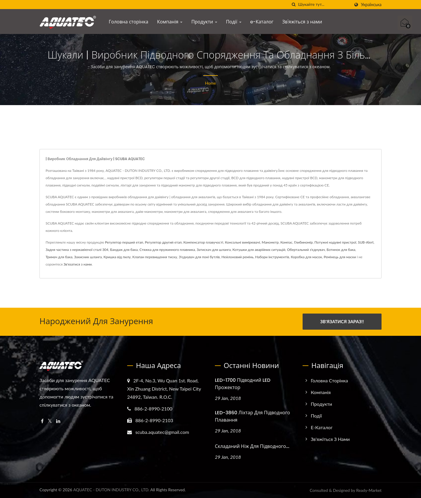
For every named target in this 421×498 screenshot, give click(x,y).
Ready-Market (369, 490)
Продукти (204, 21)
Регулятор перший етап (124, 242)
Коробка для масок (306, 257)
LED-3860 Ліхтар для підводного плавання (252, 416)
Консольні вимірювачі (242, 242)
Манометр (270, 242)
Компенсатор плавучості (203, 242)
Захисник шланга (88, 257)
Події (233, 21)
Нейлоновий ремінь (237, 257)
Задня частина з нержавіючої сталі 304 (77, 249)
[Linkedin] (58, 420)
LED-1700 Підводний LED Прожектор (242, 384)
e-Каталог (262, 21)
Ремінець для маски (340, 257)
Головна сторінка (128, 21)
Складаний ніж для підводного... (252, 446)
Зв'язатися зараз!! (342, 321)
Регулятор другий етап (163, 242)
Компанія (169, 21)
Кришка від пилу (117, 257)
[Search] (324, 4)
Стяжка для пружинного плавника (167, 249)
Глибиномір (303, 242)
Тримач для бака (59, 257)
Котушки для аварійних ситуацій (258, 249)
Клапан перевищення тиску (154, 257)
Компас (286, 242)
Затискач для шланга (214, 249)
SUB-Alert (366, 242)
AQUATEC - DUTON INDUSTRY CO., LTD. (111, 489)
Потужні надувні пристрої (335, 242)
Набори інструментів (272, 257)
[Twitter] (50, 420)
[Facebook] (42, 420)
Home (210, 83)
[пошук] (293, 4)
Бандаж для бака (124, 249)
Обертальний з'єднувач (306, 249)
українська (371, 4)
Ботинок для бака (341, 249)
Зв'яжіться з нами (302, 21)
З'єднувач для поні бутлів (199, 257)
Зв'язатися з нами (77, 264)
